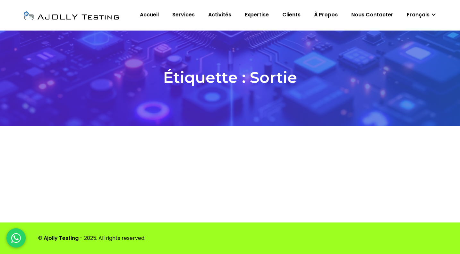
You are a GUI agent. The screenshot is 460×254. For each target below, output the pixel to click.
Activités (219, 14)
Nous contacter (372, 14)
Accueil (149, 14)
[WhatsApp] (16, 238)
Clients (291, 14)
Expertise (257, 14)
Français (421, 14)
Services (183, 14)
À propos (326, 14)
